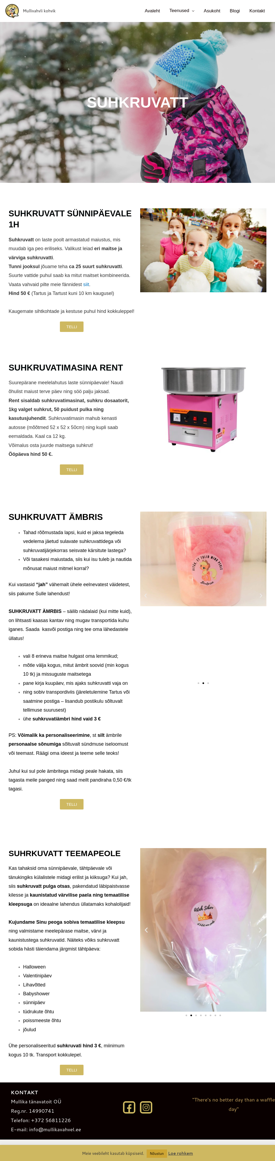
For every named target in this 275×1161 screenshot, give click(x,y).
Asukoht (214, 10)
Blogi (236, 10)
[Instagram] (146, 1107)
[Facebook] (129, 1107)
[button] (145, 595)
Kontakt (257, 10)
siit (86, 284)
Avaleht (156, 10)
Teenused (182, 10)
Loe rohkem (180, 1153)
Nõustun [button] (157, 1153)
